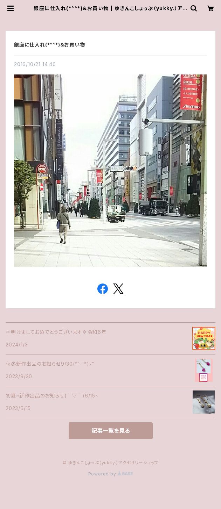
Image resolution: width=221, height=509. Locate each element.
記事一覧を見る (110, 430)
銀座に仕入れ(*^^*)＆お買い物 (49, 45)
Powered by (110, 473)
